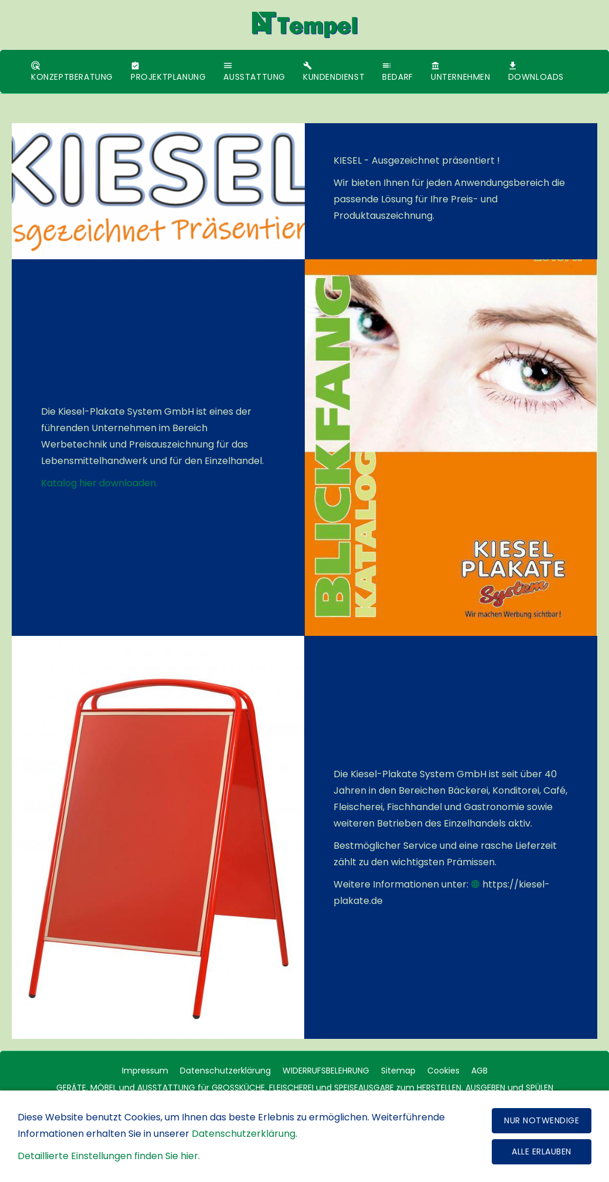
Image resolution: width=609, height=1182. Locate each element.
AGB (479, 1070)
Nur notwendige (541, 1120)
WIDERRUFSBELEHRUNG (326, 1070)
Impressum (145, 1070)
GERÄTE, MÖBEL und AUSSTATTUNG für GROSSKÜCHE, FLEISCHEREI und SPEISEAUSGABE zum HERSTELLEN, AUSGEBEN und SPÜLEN (304, 1087)
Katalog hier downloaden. (99, 483)
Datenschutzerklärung (225, 1070)
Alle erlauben (541, 1151)
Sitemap (398, 1070)
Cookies (443, 1070)
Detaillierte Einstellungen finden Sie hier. (109, 1156)
